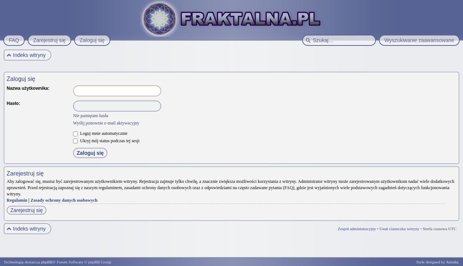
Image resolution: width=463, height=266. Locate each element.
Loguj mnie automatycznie (100, 133)
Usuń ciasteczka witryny (399, 228)
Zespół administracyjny (357, 228)
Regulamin (17, 200)
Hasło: (13, 103)
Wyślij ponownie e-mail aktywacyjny (106, 123)
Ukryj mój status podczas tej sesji (106, 140)
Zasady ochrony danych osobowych (64, 200)
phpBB (46, 262)
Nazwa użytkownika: (28, 88)
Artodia (452, 262)
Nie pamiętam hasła (90, 115)
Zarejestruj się (26, 210)
